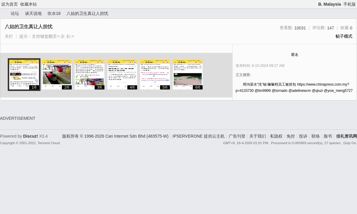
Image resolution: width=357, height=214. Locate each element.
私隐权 (276, 136)
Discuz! (30, 136)
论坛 (15, 13)
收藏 (346, 27)
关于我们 (257, 136)
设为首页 (9, 4)
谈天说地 (33, 13)
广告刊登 (237, 136)
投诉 (303, 136)
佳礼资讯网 (2, 13)
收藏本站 (28, 4)
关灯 (9, 36)
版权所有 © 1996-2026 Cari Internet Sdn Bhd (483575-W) (115, 136)
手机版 (349, 4)
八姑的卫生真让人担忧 (87, 13)
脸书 (328, 136)
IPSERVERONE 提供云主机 (199, 136)
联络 (315, 136)
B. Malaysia (329, 4)
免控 (290, 136)
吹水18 (54, 13)
